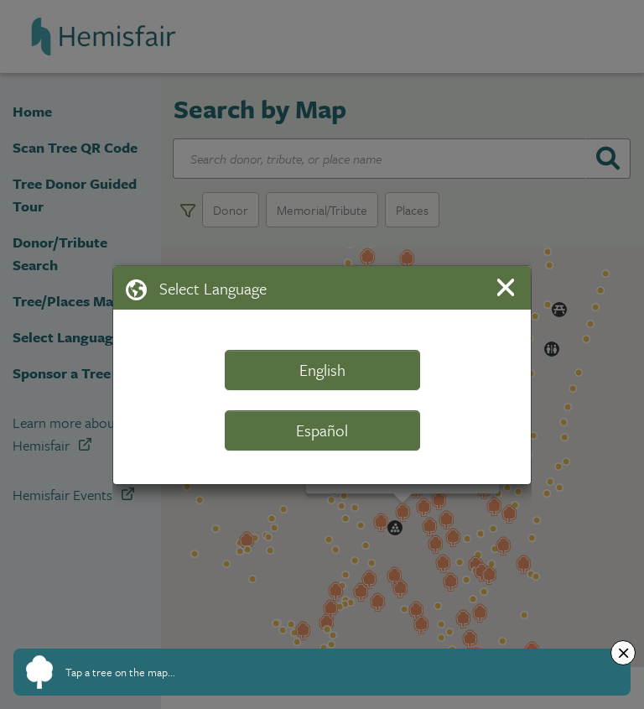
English (322, 369)
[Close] (508, 287)
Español (322, 430)
